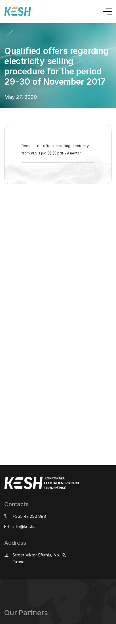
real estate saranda (2, 206)
